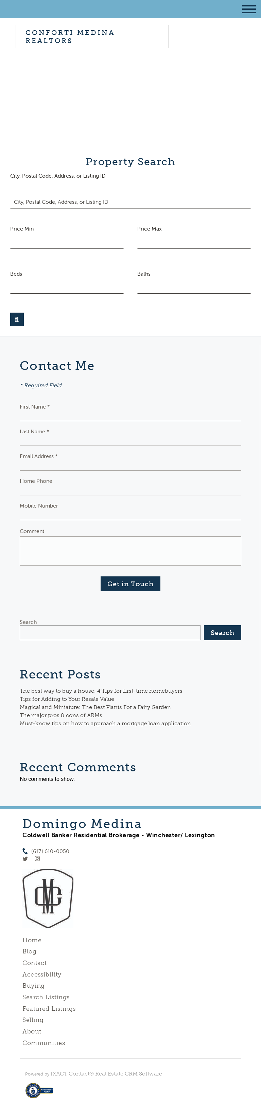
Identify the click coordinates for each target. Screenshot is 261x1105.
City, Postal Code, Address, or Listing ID (58, 175)
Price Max (149, 228)
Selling (33, 1020)
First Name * (35, 406)
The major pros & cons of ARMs (61, 715)
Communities (43, 1043)
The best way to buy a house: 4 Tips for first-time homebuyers (101, 691)
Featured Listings (48, 1008)
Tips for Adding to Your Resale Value (67, 699)
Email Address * (39, 456)
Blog (29, 951)
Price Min (22, 228)
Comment (32, 531)
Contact (34, 963)
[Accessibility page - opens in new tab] (39, 1094)
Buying (33, 985)
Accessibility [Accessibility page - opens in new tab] (41, 974)
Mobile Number (39, 505)
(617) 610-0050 (50, 851)
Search (28, 621)
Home (31, 940)
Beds (16, 273)
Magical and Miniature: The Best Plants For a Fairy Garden (95, 707)
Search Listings (45, 997)
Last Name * (34, 431)
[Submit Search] (17, 319)
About (31, 1031)
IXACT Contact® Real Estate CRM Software (106, 1073)
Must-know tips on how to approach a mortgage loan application (105, 723)
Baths (144, 273)
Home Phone (36, 480)
